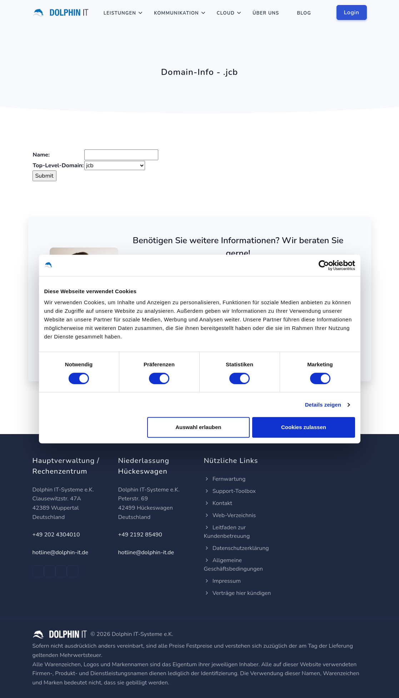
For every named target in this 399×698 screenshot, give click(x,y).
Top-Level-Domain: (58, 165)
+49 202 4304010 (56, 535)
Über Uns (266, 13)
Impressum (222, 581)
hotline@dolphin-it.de (60, 552)
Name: (41, 155)
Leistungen (120, 13)
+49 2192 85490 (140, 535)
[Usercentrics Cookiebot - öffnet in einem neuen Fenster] (324, 265)
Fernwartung (225, 479)
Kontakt (218, 503)
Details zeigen (323, 405)
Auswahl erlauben (198, 427)
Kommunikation (176, 13)
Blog (304, 13)
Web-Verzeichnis (230, 515)
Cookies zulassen (303, 427)
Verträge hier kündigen (237, 593)
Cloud (226, 13)
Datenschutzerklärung (236, 548)
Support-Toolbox (230, 491)
